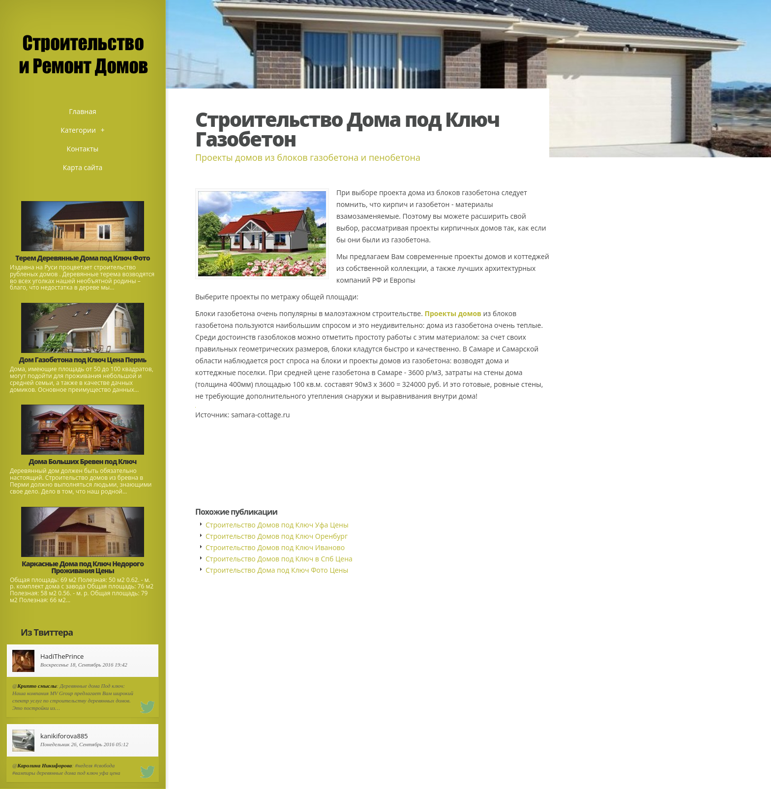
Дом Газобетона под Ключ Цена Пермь (83, 359)
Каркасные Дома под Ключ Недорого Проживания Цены (83, 567)
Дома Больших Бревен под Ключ (83, 461)
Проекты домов (452, 313)
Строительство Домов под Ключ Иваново (275, 547)
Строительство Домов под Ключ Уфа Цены (277, 524)
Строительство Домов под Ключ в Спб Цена (279, 558)
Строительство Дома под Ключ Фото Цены (277, 570)
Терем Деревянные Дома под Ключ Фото (82, 258)
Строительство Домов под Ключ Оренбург (277, 536)
